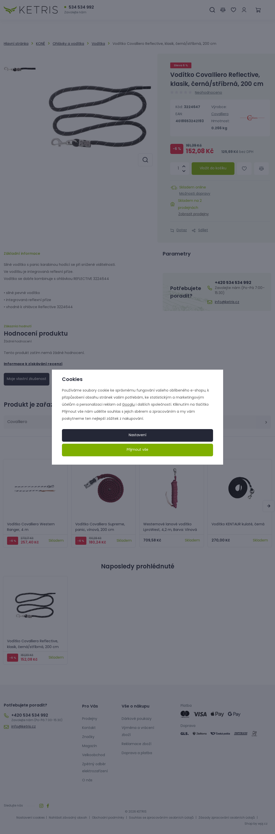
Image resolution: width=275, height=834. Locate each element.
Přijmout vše (137, 450)
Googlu (128, 405)
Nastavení (137, 435)
